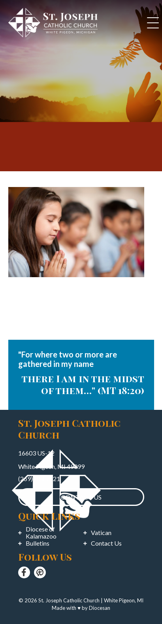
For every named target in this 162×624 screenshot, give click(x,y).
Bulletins (37, 543)
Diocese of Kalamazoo (41, 533)
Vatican (101, 532)
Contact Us (106, 543)
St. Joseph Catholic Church (69, 600)
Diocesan (99, 608)
